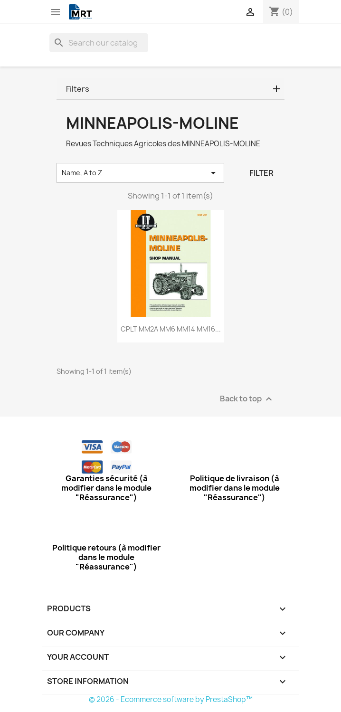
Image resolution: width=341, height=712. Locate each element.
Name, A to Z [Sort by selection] (140, 173)
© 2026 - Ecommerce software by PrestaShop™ (171, 699)
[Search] (98, 42)
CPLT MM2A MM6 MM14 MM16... (171, 328)
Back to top (247, 399)
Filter (261, 173)
